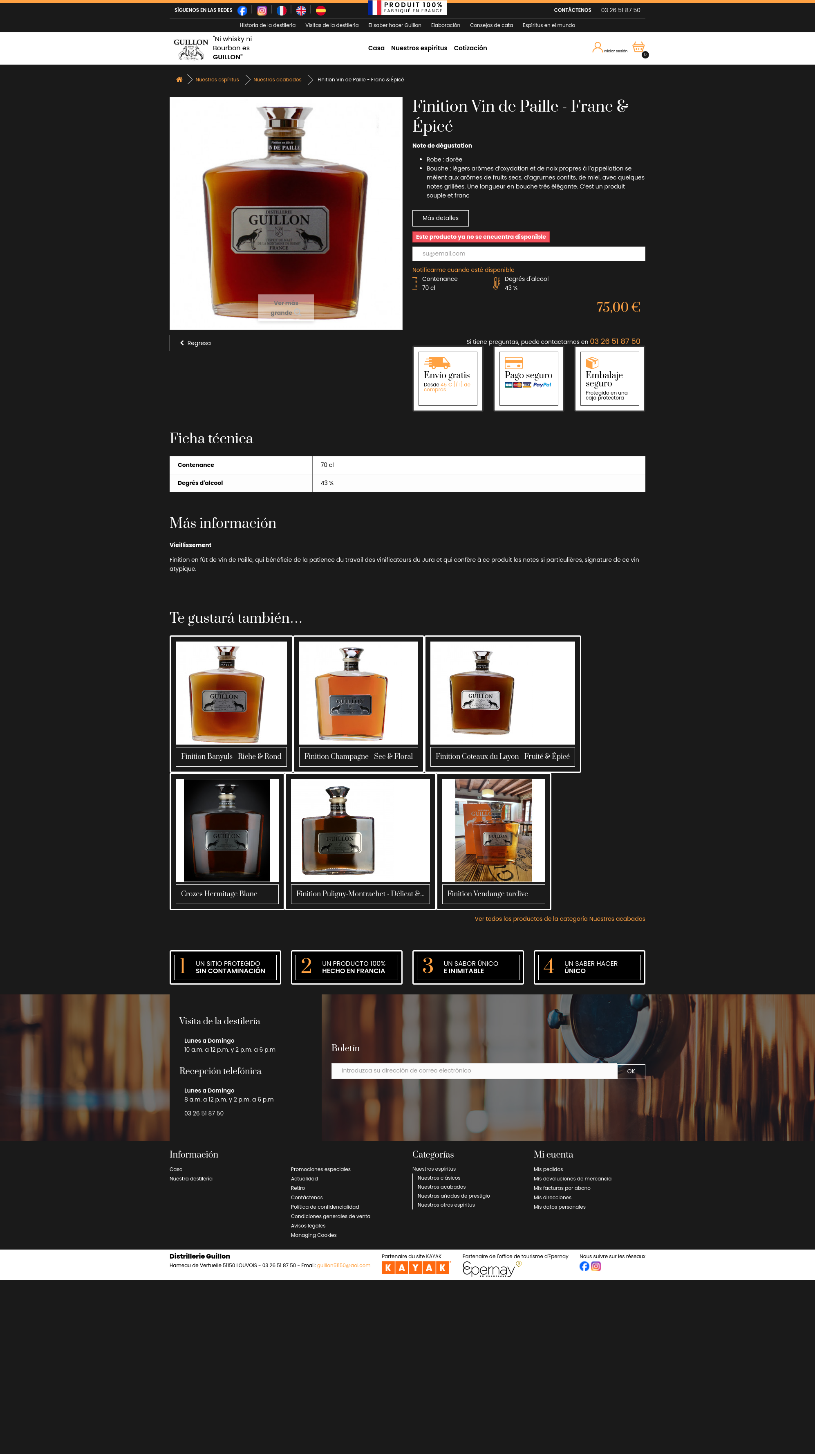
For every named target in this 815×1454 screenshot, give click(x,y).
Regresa (195, 343)
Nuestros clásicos (439, 1177)
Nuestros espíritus (419, 48)
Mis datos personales (560, 1206)
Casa (376, 48)
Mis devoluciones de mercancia (572, 1178)
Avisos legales (308, 1225)
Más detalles (441, 218)
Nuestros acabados (442, 1186)
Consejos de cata (491, 25)
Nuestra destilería (191, 1178)
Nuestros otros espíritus (446, 1204)
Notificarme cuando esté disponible (463, 270)
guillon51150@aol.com (344, 1265)
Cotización (470, 48)
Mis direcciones (552, 1197)
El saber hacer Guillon (395, 25)
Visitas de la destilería (331, 25)
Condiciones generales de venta (330, 1216)
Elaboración (445, 25)
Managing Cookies (314, 1235)
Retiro (298, 1188)
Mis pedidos (548, 1169)
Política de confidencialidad (325, 1206)
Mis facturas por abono (562, 1188)
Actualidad (304, 1178)
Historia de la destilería (268, 25)
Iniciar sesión (611, 48)
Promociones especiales (321, 1169)
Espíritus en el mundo (549, 25)
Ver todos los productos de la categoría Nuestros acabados (560, 919)
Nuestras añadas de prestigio (454, 1195)
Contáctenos (307, 1197)
